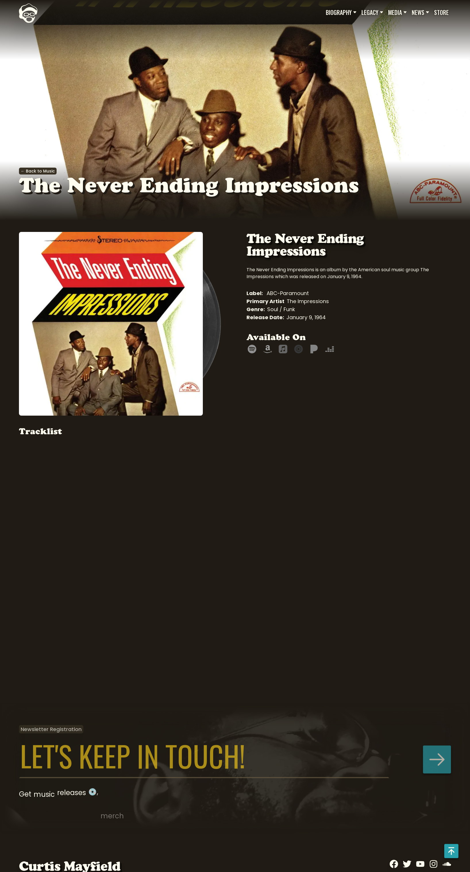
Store (441, 12)
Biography (341, 12)
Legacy (372, 12)
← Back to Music (38, 171)
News (420, 12)
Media (397, 12)
